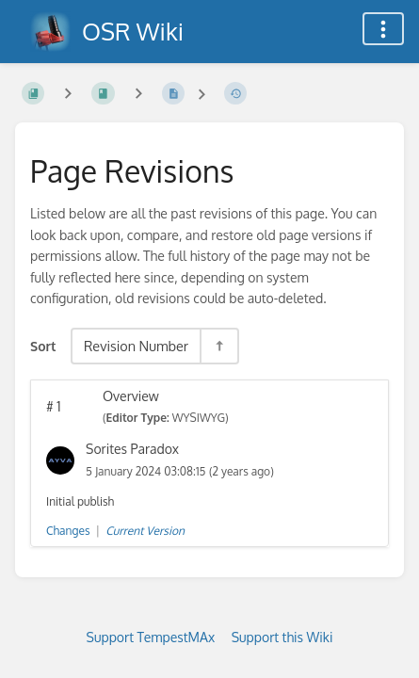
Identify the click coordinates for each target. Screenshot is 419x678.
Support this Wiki (282, 637)
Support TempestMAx (151, 637)
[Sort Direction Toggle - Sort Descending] (218, 346)
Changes (67, 531)
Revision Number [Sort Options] (136, 345)
